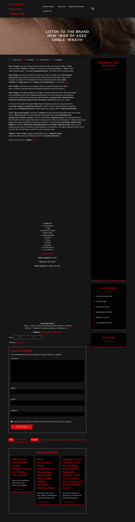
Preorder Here (47, 254)
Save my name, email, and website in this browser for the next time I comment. (42, 422)
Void (16, 337)
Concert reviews (102, 296)
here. (66, 82)
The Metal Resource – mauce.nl (17, 9)
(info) (68, 328)
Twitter (52, 332)
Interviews (100, 307)
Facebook (44, 332)
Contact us (47, 11)
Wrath (38, 337)
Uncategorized (101, 323)
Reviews (99, 317)
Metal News (20, 342)
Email (13, 399)
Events (99, 301)
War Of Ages (27, 337)
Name (13, 388)
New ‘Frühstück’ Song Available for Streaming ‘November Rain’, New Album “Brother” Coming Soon (46, 473)
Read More (18, 489)
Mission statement (76, 6)
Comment (15, 359)
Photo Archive (48, 6)
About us (61, 6)
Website (59, 332)
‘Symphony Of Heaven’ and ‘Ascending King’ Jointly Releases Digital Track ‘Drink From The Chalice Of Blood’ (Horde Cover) (72, 473)
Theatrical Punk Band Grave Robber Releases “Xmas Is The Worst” (22, 467)
